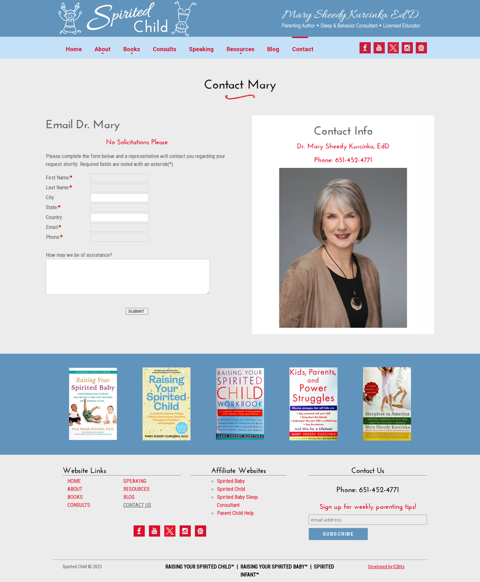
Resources (240, 49)
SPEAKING (134, 481)
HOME (74, 481)
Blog (273, 49)
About (103, 49)
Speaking (201, 49)
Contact (303, 49)
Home (74, 49)
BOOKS (75, 497)
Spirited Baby (231, 481)
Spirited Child (231, 489)
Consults (164, 49)
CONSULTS (78, 505)
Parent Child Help (235, 513)
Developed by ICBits (386, 567)
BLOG (129, 497)
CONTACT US (137, 505)
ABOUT (74, 489)
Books (131, 49)
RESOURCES (136, 489)
